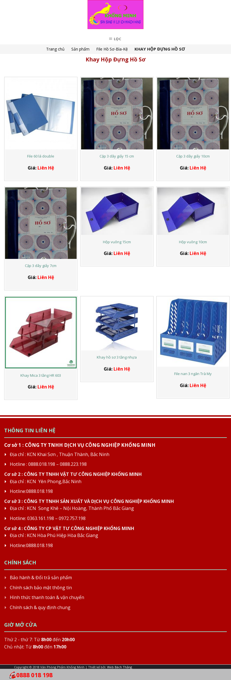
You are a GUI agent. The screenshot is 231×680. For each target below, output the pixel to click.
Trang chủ (55, 49)
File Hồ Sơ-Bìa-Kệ (112, 49)
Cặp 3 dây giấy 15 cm (117, 156)
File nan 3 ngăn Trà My (193, 373)
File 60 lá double (40, 156)
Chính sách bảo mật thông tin (41, 587)
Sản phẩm (80, 49)
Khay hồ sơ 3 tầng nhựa (117, 357)
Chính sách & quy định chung (40, 607)
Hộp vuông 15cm (117, 242)
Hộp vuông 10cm (193, 242)
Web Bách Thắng (119, 667)
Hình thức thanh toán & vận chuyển (47, 597)
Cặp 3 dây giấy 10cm (193, 156)
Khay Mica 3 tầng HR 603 (40, 375)
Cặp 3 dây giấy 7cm (40, 265)
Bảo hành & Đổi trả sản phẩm (41, 577)
